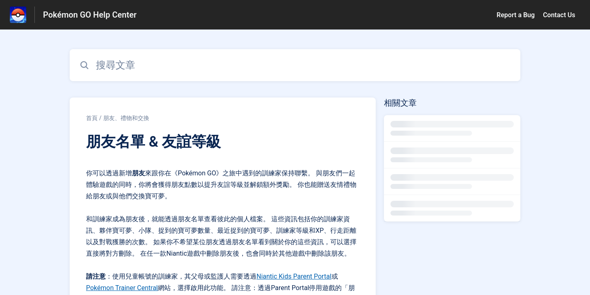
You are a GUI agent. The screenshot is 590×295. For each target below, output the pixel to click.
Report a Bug (516, 15)
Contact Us (559, 15)
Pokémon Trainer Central (122, 288)
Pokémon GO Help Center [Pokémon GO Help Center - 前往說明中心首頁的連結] (89, 15)
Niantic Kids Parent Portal (293, 276)
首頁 (92, 118)
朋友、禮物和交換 (126, 118)
